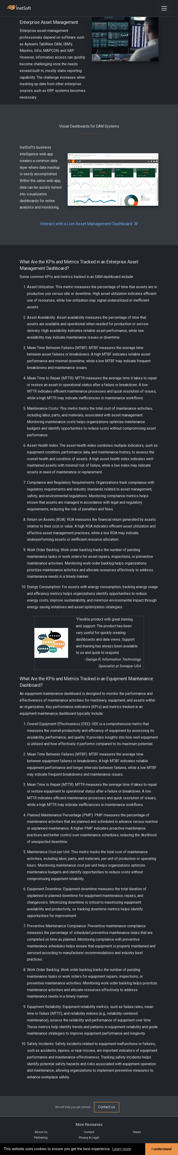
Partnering (41, 1137)
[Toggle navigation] (164, 8)
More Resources (89, 1124)
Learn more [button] (121, 1149)
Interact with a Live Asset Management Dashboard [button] (89, 223)
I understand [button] (162, 1149)
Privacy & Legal (89, 1137)
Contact (89, 1132)
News (137, 1132)
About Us (41, 1132)
